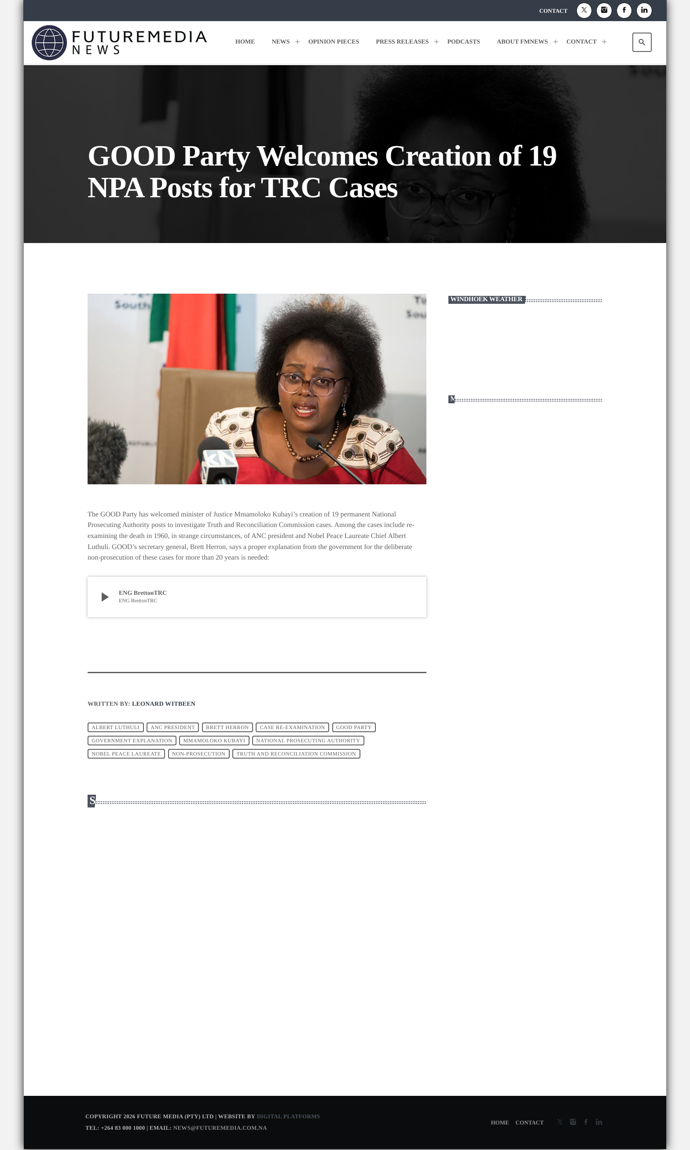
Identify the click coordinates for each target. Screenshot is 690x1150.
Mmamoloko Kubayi (214, 740)
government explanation (132, 740)
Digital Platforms (288, 1116)
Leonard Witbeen (163, 704)
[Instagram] (604, 10)
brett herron (227, 727)
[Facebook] (624, 10)
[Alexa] (644, 10)
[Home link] (119, 42)
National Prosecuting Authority (308, 740)
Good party (354, 727)
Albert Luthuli (115, 727)
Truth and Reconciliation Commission (296, 754)
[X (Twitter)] (584, 10)
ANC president (172, 727)
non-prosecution (199, 754)
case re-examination (292, 727)
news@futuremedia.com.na (220, 1128)
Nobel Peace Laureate (126, 754)
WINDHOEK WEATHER (525, 347)
